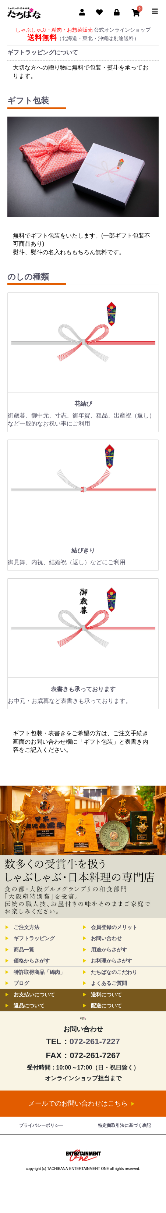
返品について (29, 1006)
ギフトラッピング (34, 938)
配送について (106, 1006)
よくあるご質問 (109, 983)
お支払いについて (34, 994)
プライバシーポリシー (41, 1152)
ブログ (21, 983)
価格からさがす (32, 961)
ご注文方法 (26, 927)
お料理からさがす (111, 961)
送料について (106, 994)
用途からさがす (109, 950)
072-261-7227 (95, 1068)
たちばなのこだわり (114, 972)
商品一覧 (24, 950)
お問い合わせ (106, 938)
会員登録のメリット (114, 927)
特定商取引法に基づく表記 (124, 1152)
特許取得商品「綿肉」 (39, 972)
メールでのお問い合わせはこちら (81, 1130)
